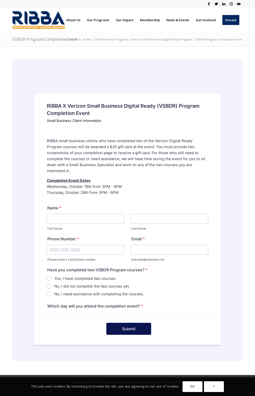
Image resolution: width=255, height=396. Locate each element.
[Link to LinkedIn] (223, 3)
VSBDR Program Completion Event (44, 39)
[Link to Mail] (239, 3)
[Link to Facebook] (208, 3)
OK (192, 386)
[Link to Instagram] (231, 3)
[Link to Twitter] (216, 3)
